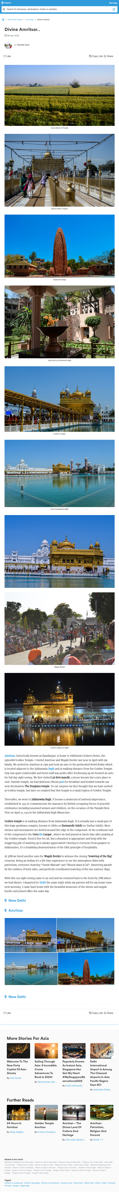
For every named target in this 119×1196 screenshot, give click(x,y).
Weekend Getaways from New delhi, (19, 1162)
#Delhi (97, 1183)
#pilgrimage (24, 1186)
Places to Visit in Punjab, (22, 1170)
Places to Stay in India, (44, 1165)
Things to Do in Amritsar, (67, 1168)
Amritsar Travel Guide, (87, 1168)
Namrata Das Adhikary (48, 1082)
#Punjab (8, 1186)
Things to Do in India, (25, 1165)
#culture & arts (66, 1183)
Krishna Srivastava (46, 1132)
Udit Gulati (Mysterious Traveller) (80, 1140)
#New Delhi (78, 1183)
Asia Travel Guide (15, 20)
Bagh (51, 768)
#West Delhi (89, 1183)
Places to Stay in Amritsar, (45, 1168)
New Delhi (15, 900)
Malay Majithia (16, 1132)
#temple (15, 1186)
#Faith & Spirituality (32, 1183)
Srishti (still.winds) (73, 1085)
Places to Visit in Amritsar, (23, 1168)
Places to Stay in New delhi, (70, 1162)
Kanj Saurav (15, 1078)
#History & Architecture (14, 1183)
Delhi (43, 882)
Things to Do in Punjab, (42, 1170)
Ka (40, 834)
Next (113, 1059)
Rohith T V (98, 1140)
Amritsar (10, 755)
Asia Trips (30, 20)
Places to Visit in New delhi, (46, 1162)
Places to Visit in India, (64, 1165)
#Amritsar (111, 1183)
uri (62, 782)
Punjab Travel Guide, (61, 1170)
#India (103, 1183)
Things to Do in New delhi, (92, 1162)
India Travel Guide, (81, 1165)
